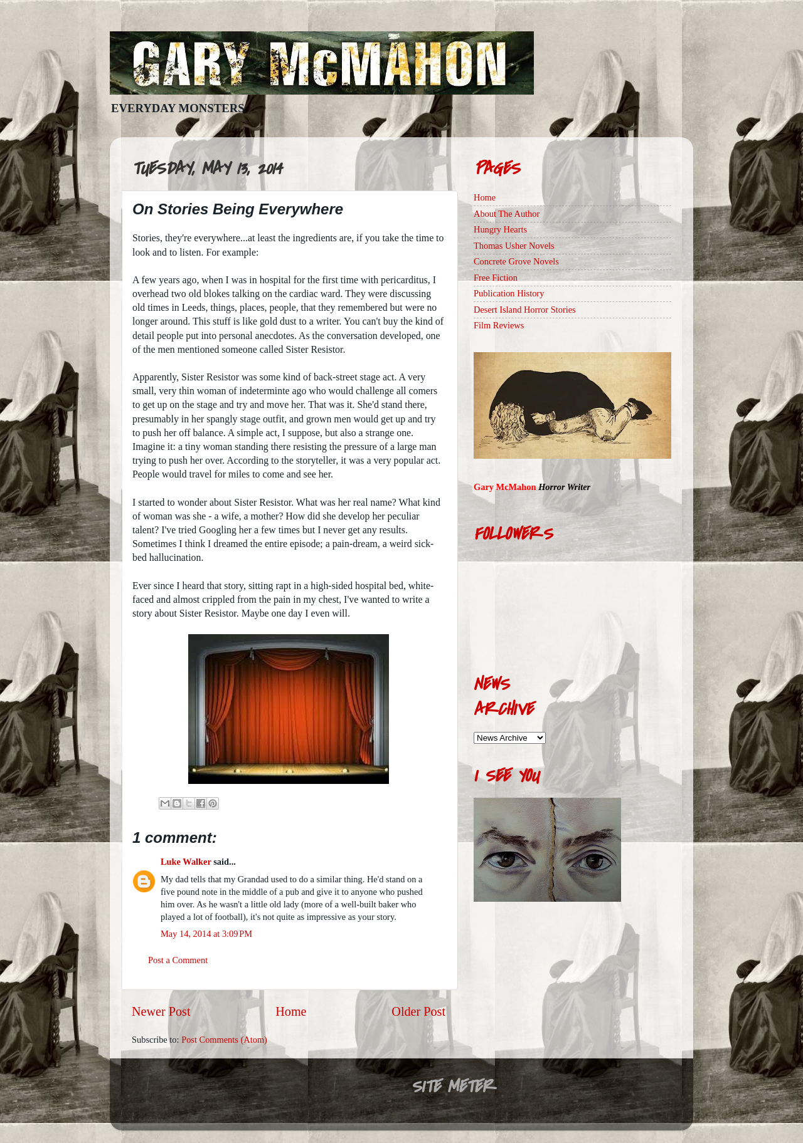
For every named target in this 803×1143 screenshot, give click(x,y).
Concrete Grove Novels (516, 261)
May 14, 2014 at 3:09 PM (206, 934)
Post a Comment (178, 960)
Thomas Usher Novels (514, 246)
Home (290, 1011)
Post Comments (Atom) (224, 1040)
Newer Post (161, 1011)
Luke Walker (186, 862)
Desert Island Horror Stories (525, 310)
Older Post (418, 1011)
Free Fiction (496, 278)
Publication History (509, 293)
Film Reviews (499, 325)
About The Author (507, 214)
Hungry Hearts (500, 229)
